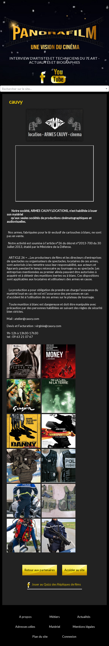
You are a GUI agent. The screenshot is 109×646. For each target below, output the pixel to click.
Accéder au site (74, 570)
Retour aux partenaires (40, 570)
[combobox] (54, 88)
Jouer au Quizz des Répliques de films (56, 584)
